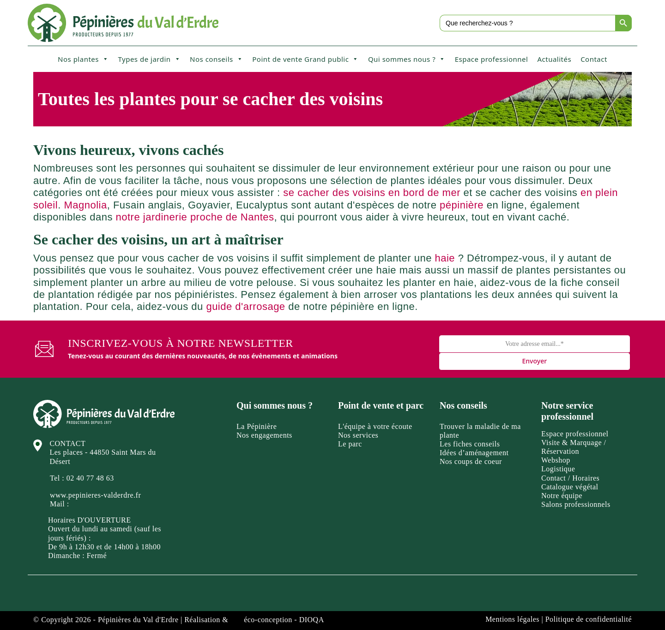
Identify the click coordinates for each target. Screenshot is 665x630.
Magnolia (85, 205)
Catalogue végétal (569, 487)
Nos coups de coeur (471, 461)
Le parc (350, 444)
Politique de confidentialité (588, 619)
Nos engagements (264, 435)
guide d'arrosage (245, 306)
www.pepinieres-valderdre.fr (95, 495)
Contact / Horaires (570, 478)
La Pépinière (256, 426)
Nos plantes (83, 59)
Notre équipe (561, 495)
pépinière (462, 205)
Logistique (558, 469)
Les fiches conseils (470, 444)
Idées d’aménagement (474, 453)
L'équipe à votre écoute (375, 426)
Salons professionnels (576, 504)
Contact (593, 59)
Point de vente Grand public (305, 59)
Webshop (555, 460)
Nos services (358, 435)
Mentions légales (512, 619)
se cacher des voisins (334, 192)
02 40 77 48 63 (90, 478)
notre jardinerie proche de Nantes (195, 217)
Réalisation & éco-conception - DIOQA (254, 620)
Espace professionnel (491, 59)
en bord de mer (424, 192)
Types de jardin (149, 59)
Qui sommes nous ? (407, 59)
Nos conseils (216, 59)
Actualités (554, 59)
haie (445, 258)
